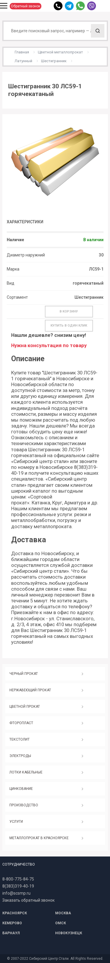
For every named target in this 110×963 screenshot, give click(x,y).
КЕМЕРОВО (12, 923)
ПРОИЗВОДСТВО (23, 805)
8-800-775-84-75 (18, 879)
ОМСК (60, 923)
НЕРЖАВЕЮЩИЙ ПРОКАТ (30, 690)
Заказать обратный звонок (28, 900)
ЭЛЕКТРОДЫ (20, 756)
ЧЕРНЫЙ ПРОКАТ (23, 674)
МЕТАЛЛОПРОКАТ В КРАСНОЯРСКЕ (39, 838)
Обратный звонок (25, 6)
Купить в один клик (68, 325)
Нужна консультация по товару (49, 345)
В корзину (69, 311)
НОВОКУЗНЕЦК (68, 933)
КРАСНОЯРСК (14, 913)
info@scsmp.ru (16, 893)
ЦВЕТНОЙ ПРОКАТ (24, 706)
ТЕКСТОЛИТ (19, 739)
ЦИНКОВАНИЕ (21, 789)
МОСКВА (63, 913)
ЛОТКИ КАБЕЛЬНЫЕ (26, 772)
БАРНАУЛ (11, 933)
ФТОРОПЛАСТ (21, 723)
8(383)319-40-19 (18, 886)
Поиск (97, 31)
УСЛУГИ (16, 822)
